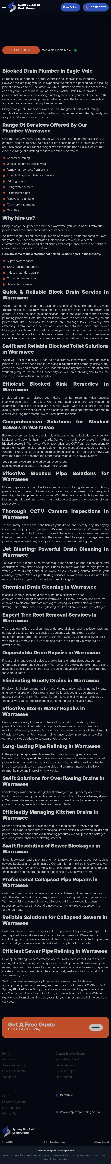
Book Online (70, 7)
